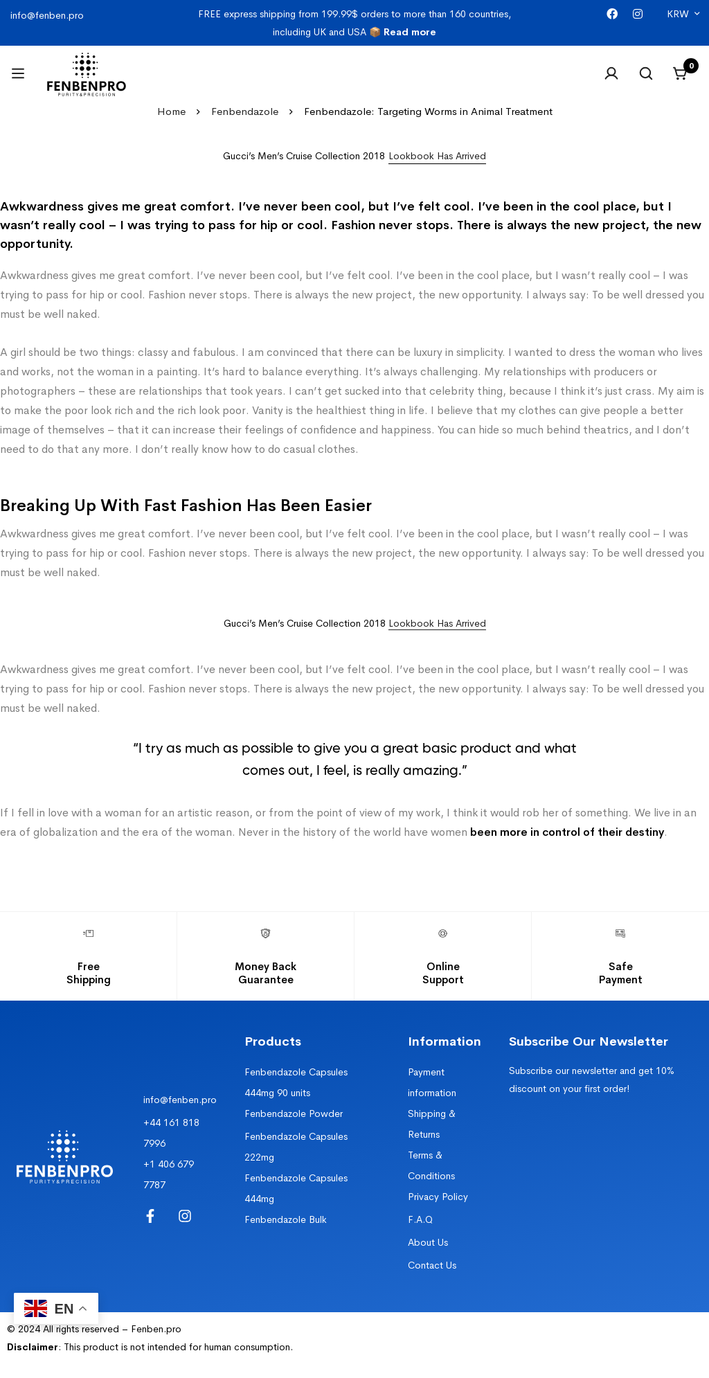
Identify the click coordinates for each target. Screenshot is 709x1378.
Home (171, 111)
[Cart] (680, 73)
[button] (437, 156)
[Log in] (611, 73)
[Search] (646, 73)
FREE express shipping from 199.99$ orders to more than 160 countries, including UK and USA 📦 (354, 23)
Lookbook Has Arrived (437, 623)
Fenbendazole (244, 111)
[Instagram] (637, 14)
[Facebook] (612, 14)
